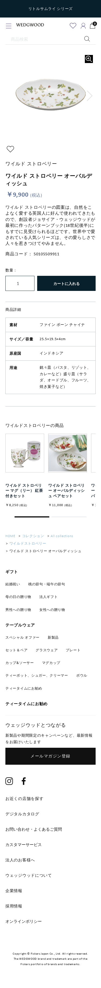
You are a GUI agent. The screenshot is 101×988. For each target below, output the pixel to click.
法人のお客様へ (20, 860)
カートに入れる (66, 283)
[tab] (50, 829)
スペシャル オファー (22, 637)
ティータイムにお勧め (23, 688)
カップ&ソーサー (19, 662)
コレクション (33, 536)
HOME (10, 536)
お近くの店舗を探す (24, 798)
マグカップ (51, 662)
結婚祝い (12, 584)
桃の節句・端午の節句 (46, 584)
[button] (90, 96)
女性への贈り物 (52, 609)
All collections (62, 536)
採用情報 (13, 906)
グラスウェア (47, 650)
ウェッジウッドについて (28, 875)
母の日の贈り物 (18, 596)
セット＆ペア (16, 650)
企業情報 (13, 890)
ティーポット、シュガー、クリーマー (36, 675)
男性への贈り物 (18, 609)
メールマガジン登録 (50, 756)
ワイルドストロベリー (27, 543)
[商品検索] (50, 39)
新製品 (53, 637)
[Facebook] (24, 782)
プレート (73, 650)
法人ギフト (48, 596)
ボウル (81, 675)
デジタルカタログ (22, 814)
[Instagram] (9, 782)
